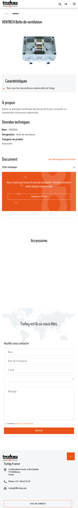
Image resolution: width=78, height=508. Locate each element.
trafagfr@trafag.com (18, 488)
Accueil (6, 14)
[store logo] (10, 4)
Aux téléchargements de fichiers (62, 159)
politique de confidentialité (24, 423)
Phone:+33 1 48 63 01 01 (19, 481)
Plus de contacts (38, 504)
